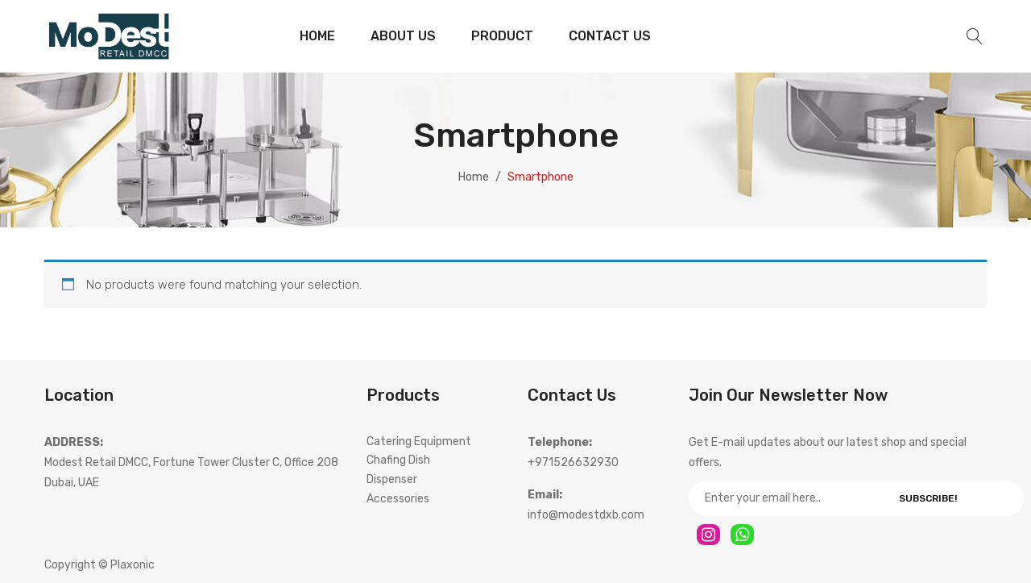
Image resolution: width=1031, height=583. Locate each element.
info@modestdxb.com (586, 515)
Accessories (397, 499)
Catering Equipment (418, 441)
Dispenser (391, 479)
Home (473, 177)
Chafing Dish (398, 460)
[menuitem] (317, 36)
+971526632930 (573, 462)
